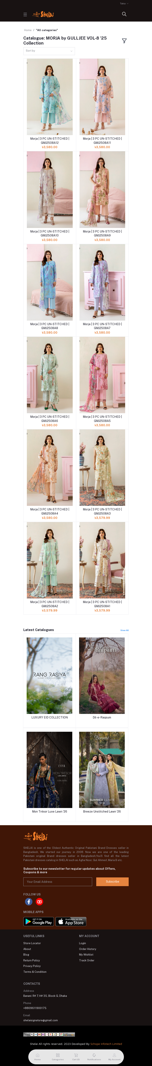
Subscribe (112, 881)
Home (28, 30)
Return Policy (31, 960)
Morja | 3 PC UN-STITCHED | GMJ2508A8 (49, 326)
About (27, 949)
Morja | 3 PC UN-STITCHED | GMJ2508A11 (102, 140)
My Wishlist (86, 954)
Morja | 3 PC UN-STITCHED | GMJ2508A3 (102, 511)
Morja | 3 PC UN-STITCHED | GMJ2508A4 (49, 511)
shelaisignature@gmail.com (40, 1020)
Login (82, 943)
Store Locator (32, 943)
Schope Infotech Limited (106, 1043)
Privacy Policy (32, 966)
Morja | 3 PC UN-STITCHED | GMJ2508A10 (49, 233)
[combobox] (49, 51)
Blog (26, 954)
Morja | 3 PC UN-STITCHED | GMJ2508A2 (49, 604)
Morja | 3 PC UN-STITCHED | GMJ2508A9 (102, 233)
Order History (87, 949)
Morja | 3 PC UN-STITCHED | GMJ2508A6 (49, 419)
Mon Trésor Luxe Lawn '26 (49, 811)
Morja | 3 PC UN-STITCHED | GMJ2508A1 (102, 604)
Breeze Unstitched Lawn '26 (102, 811)
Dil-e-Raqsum (102, 717)
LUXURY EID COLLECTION (49, 717)
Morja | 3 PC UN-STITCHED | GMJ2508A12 (49, 140)
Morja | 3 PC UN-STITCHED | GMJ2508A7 (102, 326)
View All (124, 630)
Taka (123, 3)
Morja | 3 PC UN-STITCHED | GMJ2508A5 (102, 419)
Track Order (86, 960)
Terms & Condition (34, 971)
